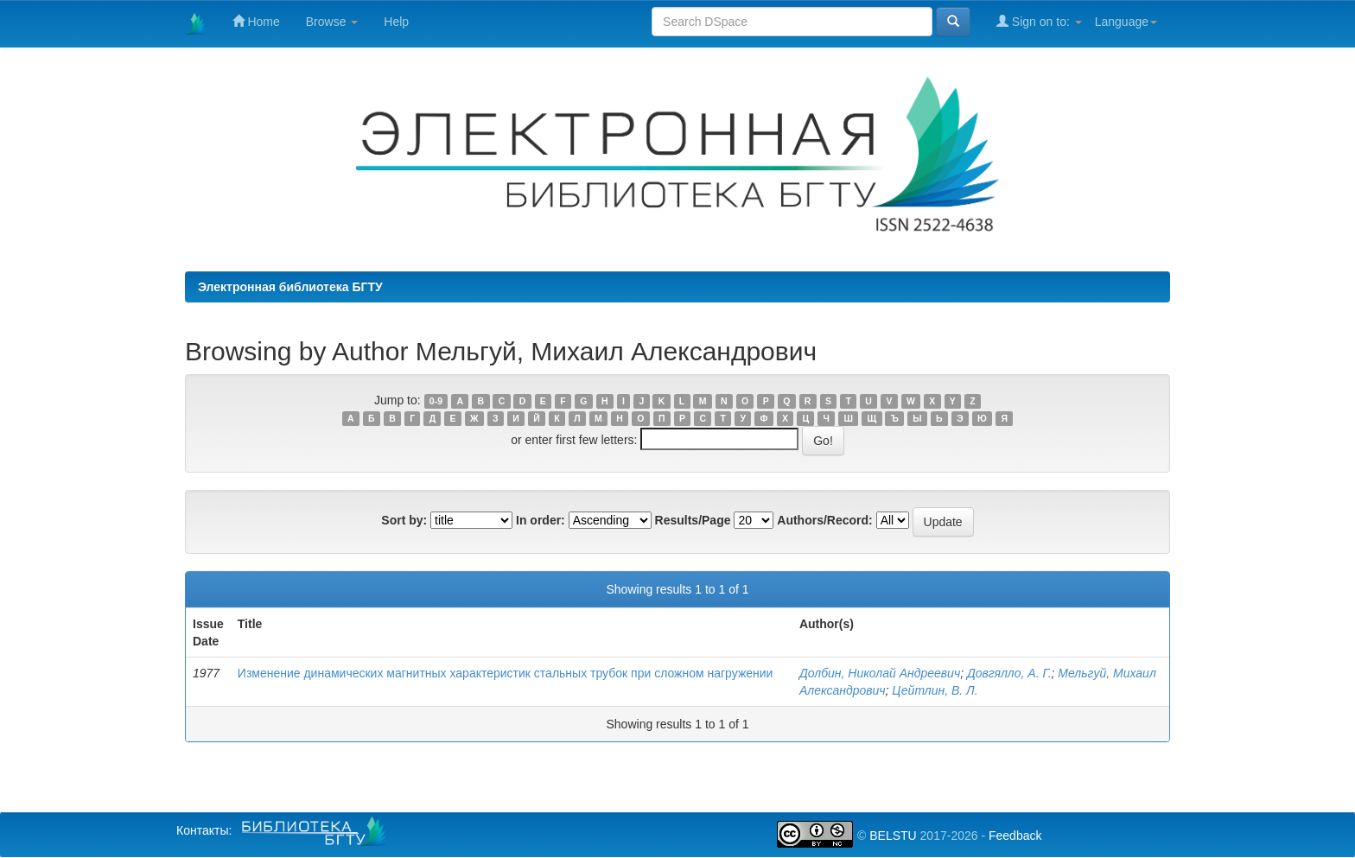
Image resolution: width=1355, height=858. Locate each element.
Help (396, 22)
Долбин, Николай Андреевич (879, 673)
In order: (540, 520)
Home (256, 21)
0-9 (435, 401)
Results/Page (693, 520)
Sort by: (404, 520)
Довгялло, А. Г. (1009, 673)
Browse (332, 22)
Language (1126, 22)
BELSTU (892, 835)
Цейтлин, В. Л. (934, 690)
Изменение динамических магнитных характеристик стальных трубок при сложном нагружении (505, 673)
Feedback (1015, 835)
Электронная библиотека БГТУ (290, 287)
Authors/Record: (824, 520)
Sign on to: (1039, 21)
